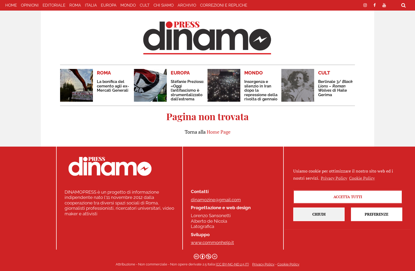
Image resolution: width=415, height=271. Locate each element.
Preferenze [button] (376, 234)
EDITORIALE (54, 5)
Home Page (219, 132)
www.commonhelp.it (212, 242)
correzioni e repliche (223, 5)
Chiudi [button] (319, 234)
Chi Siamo (164, 5)
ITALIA (91, 5)
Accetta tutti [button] (347, 217)
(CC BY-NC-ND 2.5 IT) (232, 264)
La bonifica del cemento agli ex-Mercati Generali (113, 86)
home (11, 5)
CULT (145, 5)
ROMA (75, 5)
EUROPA (108, 5)
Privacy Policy (263, 264)
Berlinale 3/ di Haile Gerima (335, 88)
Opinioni (30, 5)
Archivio (187, 5)
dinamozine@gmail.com (216, 199)
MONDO (128, 5)
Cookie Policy (288, 264)
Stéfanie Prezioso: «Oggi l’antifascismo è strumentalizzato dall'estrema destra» (187, 92)
